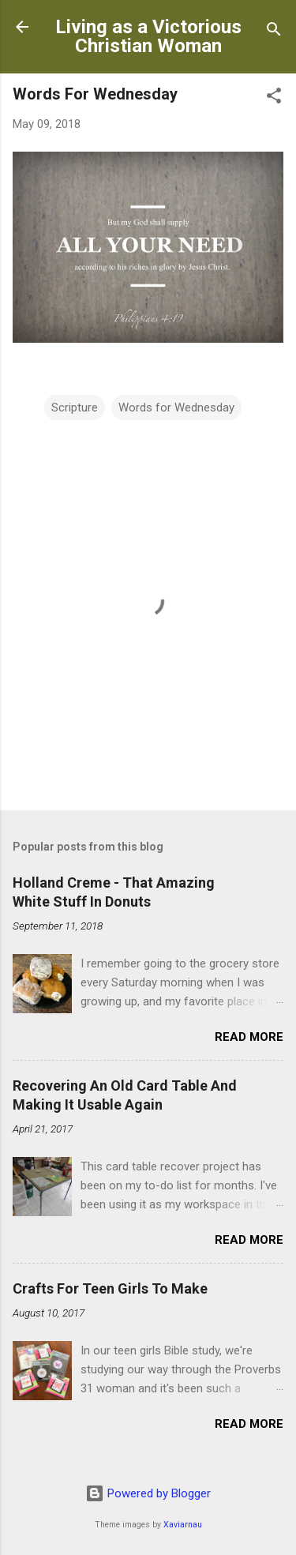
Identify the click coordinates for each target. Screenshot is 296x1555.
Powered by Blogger (148, 1493)
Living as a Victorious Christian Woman (148, 36)
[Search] (273, 32)
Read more (249, 1037)
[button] (273, 98)
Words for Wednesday (176, 407)
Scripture (74, 407)
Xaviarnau (182, 1524)
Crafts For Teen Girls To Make (110, 1288)
